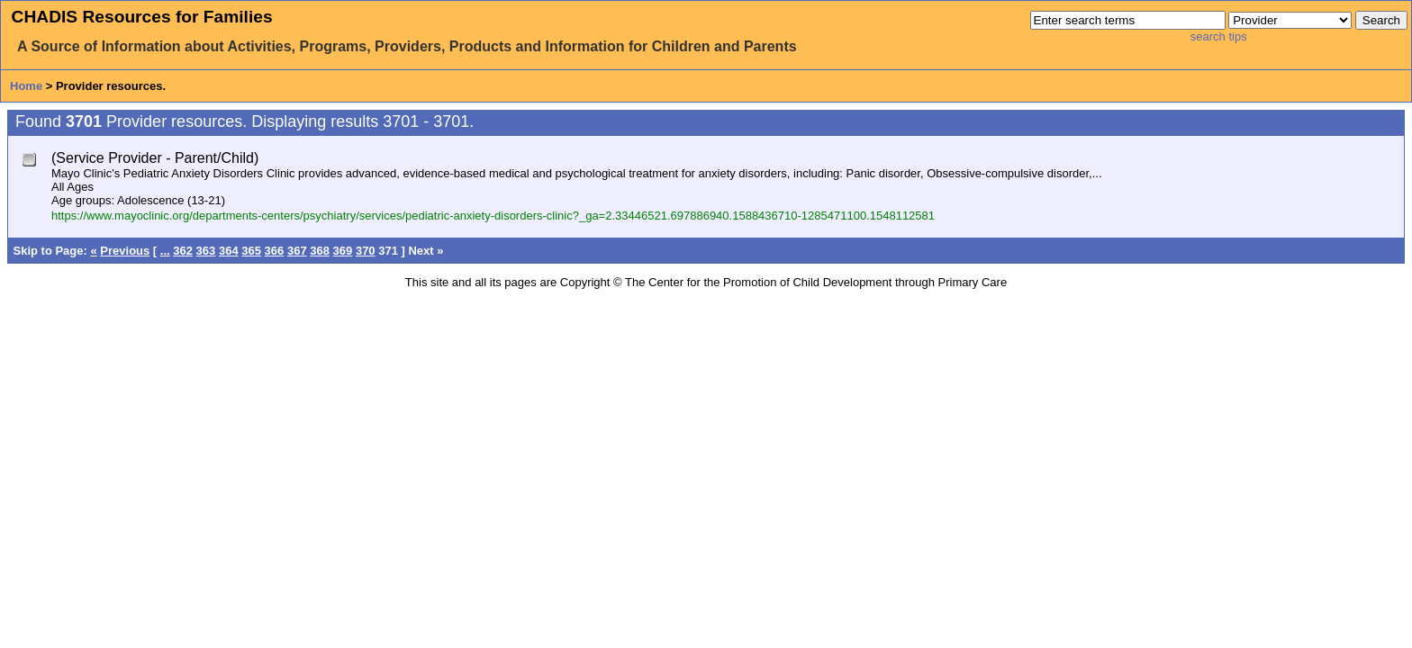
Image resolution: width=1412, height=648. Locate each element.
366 (275, 250)
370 (366, 250)
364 (229, 250)
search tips (1218, 36)
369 (343, 250)
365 (251, 250)
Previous (124, 250)
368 (320, 250)
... (165, 250)
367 (297, 250)
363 (206, 250)
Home (26, 86)
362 (183, 250)
